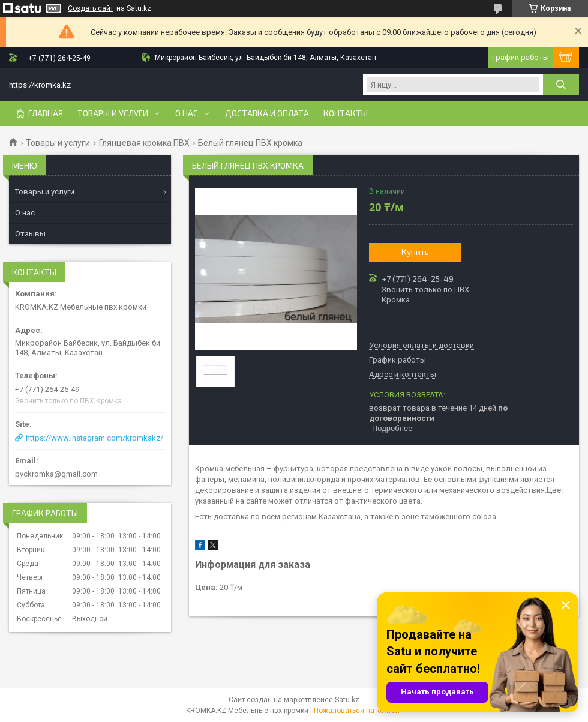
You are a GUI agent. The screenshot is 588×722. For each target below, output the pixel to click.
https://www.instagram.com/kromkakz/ (94, 437)
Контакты (345, 113)
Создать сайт (90, 8)
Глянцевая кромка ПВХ (144, 143)
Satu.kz (347, 700)
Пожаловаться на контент (358, 710)
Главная (45, 113)
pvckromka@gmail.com (56, 473)
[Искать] (561, 84)
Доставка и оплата (267, 113)
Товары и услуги (112, 113)
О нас (186, 113)
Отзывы (30, 233)
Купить (415, 252)
